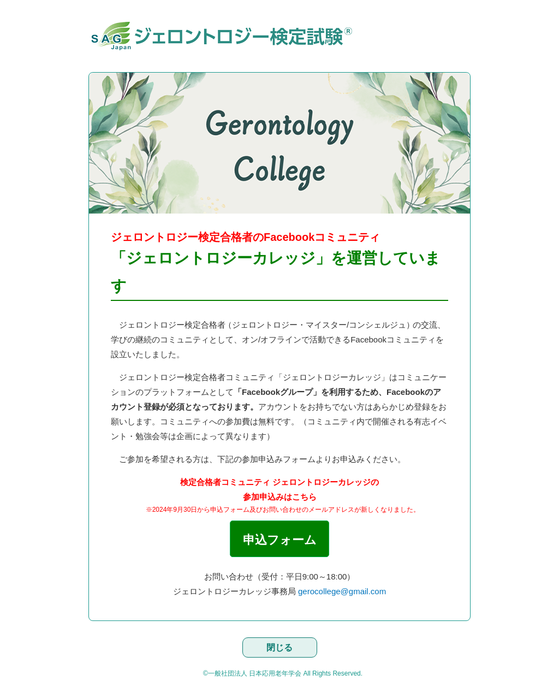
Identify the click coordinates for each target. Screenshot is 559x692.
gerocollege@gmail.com (342, 591)
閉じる (279, 647)
